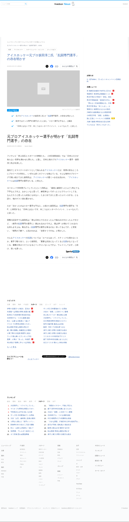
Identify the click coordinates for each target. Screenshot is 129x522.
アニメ (78, 492)
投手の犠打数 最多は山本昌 (53, 324)
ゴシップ (48, 304)
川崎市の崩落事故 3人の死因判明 (99, 112)
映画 (58, 471)
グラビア (60, 458)
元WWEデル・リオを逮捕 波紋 (18, 318)
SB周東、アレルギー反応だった (22, 431)
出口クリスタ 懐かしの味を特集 (55, 342)
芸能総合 (60, 449)
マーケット (23, 452)
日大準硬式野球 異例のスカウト (55, 321)
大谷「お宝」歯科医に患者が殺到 (23, 418)
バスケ (41, 479)
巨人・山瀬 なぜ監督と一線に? (18, 321)
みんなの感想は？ (68, 66)
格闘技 (41, 470)
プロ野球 (41, 458)
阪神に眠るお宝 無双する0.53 (58, 428)
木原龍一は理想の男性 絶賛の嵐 (18, 312)
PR (21, 467)
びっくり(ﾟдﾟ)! (51, 49)
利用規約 (22, 508)
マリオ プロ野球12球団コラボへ (19, 324)
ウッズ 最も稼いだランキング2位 (19, 336)
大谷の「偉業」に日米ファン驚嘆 (55, 312)
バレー (41, 482)
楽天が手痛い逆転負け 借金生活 (59, 425)
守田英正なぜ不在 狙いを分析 (21, 412)
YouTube (79, 484)
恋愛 (77, 449)
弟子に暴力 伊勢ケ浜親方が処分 (55, 333)
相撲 (40, 476)
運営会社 (4, 508)
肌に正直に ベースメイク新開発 (98, 118)
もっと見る (11, 347)
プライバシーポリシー (34, 508)
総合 (8, 401)
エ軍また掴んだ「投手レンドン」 (23, 421)
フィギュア (42, 485)
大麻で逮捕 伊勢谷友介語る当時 (98, 122)
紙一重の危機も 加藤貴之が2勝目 (19, 330)
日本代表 (41, 452)
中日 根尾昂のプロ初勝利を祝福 (59, 418)
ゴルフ (41, 464)
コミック (78, 498)
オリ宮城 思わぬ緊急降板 (20, 434)
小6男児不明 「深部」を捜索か (98, 115)
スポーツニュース (23, 42)
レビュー (60, 474)
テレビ (59, 461)
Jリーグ (41, 455)
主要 (8, 304)
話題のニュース (100, 456)
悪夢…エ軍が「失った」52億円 (18, 339)
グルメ (78, 478)
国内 (14, 304)
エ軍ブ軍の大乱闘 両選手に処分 (18, 333)
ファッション (80, 455)
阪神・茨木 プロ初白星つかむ (54, 327)
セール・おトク (100, 470)
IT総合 (22, 464)
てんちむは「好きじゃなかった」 (99, 125)
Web (21, 455)
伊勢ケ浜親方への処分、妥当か (18, 309)
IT (35, 401)
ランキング (98, 450)
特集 (58, 480)
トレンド (62, 304)
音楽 (58, 452)
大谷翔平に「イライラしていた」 (55, 318)
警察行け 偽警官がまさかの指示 (98, 109)
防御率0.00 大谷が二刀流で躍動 (22, 425)
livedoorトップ (13, 508)
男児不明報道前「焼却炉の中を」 (99, 100)
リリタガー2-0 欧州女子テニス (54, 336)
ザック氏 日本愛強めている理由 (55, 309)
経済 (30, 401)
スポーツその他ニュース (36, 42)
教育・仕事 (79, 467)
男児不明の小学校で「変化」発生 (99, 97)
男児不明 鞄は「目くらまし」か (98, 106)
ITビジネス (23, 461)
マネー (78, 472)
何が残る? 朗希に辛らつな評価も (19, 342)
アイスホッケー (18, 49)
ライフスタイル (80, 452)
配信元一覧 (98, 461)
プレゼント (60, 478)
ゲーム (78, 495)
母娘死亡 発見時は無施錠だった (98, 94)
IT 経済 (26, 304)
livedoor (125, 4)
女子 (55, 304)
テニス (41, 467)
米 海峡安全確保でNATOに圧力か (99, 91)
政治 (19, 401)
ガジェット (23, 458)
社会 (2, 459)
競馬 (40, 473)
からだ (78, 470)
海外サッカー (42, 449)
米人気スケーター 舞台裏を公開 (55, 315)
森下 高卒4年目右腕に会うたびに (55, 339)
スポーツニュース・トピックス (35, 49)
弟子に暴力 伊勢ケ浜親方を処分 (55, 330)
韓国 (2, 474)
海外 (19, 304)
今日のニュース (100, 445)
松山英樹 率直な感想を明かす (18, 327)
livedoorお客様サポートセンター (72, 508)
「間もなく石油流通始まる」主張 (99, 103)
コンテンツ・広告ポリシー (51, 508)
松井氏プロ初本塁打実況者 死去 (18, 315)
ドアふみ (73, 4)
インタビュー (99, 465)
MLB (40, 461)
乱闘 (9, 49)
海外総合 (3, 470)
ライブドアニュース (62, 4)
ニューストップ (11, 42)
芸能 (40, 304)
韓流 (58, 455)
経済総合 (22, 449)
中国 (2, 477)
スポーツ (34, 304)
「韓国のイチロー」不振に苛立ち (60, 405)
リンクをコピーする (56, 66)
